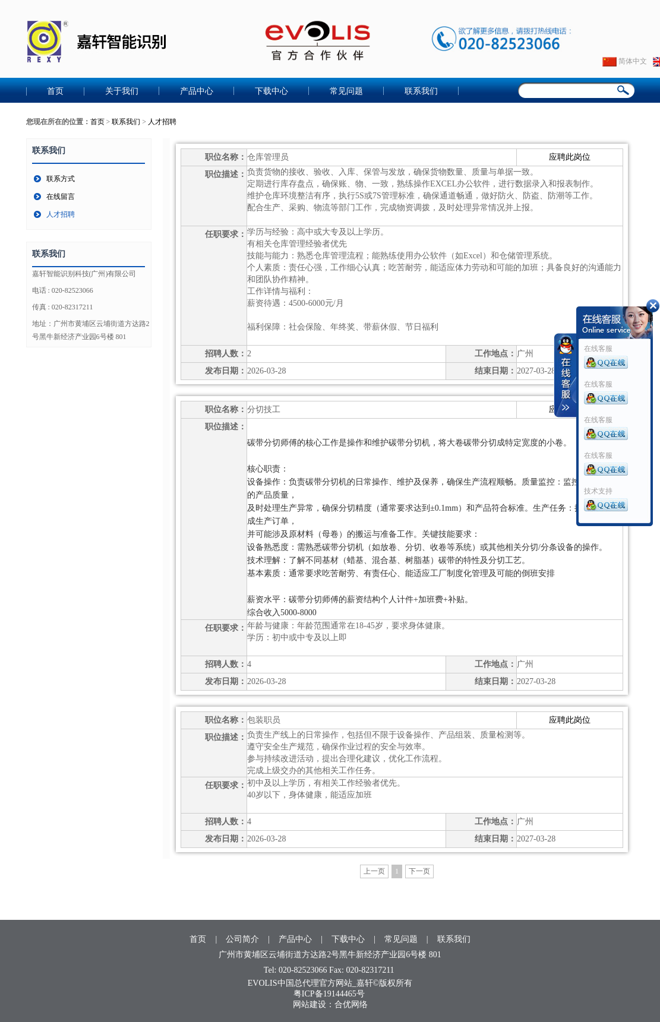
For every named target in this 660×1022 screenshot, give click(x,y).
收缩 (565, 375)
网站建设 (309, 1004)
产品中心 (196, 91)
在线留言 (60, 196)
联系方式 (60, 179)
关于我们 (121, 91)
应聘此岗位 (569, 157)
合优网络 (351, 1004)
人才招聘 (162, 122)
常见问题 (346, 91)
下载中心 (271, 91)
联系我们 (421, 91)
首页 (55, 91)
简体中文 (624, 61)
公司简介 (242, 939)
